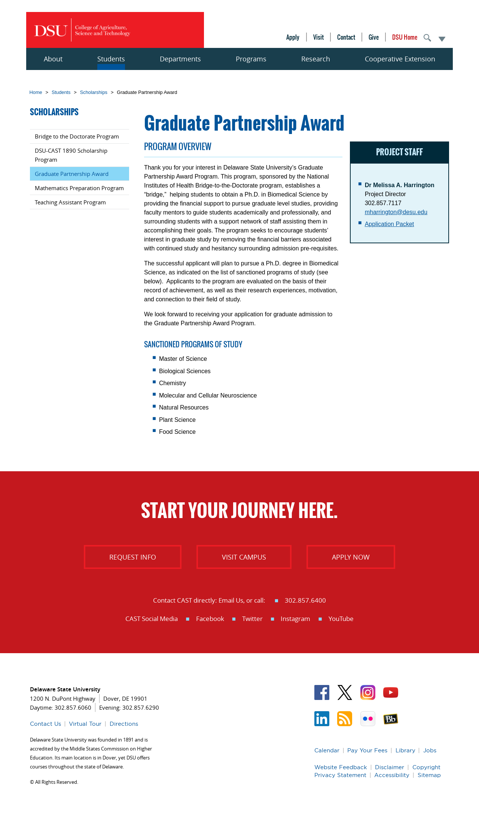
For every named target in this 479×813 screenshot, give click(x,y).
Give (374, 37)
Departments (180, 58)
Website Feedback (340, 767)
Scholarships (93, 92)
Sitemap (429, 775)
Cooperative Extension (400, 58)
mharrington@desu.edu (396, 212)
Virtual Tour (85, 724)
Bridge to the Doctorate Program (77, 136)
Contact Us (45, 724)
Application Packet (389, 224)
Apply (292, 37)
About (53, 58)
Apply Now (351, 556)
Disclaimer (389, 767)
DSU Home (404, 37)
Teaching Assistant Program (70, 202)
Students (111, 58)
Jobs (429, 750)
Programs (251, 58)
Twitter (252, 618)
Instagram (295, 618)
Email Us (231, 600)
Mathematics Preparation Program (79, 188)
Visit (318, 37)
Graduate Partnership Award (72, 173)
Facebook (210, 618)
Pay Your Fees (367, 750)
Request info (132, 556)
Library (405, 750)
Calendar (326, 750)
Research (315, 58)
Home (36, 92)
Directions (124, 724)
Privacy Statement (340, 775)
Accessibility (391, 775)
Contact (346, 37)
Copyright (426, 767)
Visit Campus (244, 556)
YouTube (341, 618)
